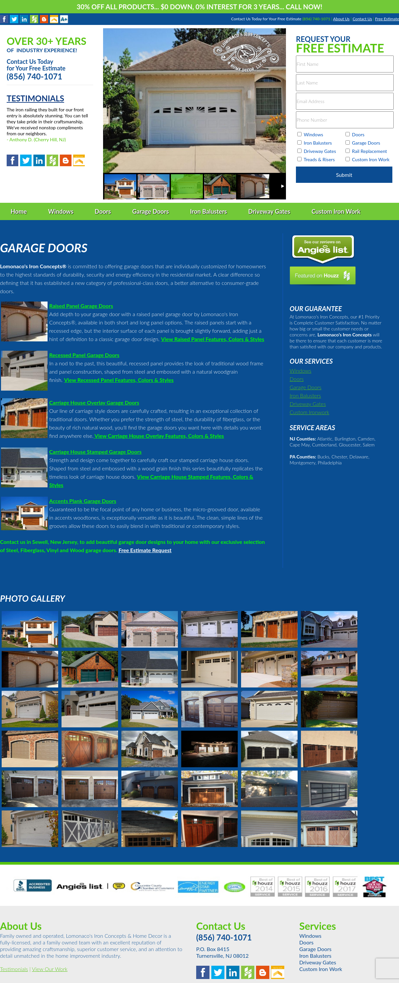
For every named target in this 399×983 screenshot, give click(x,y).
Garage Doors (306, 387)
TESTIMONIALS (35, 98)
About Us (341, 18)
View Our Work (49, 969)
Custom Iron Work (320, 969)
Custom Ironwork (309, 412)
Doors (297, 379)
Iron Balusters (305, 395)
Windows (300, 370)
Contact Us (362, 18)
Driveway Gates (308, 404)
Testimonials (14, 969)
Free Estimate (387, 18)
